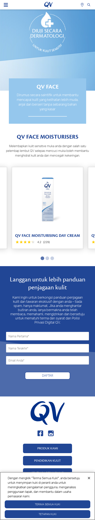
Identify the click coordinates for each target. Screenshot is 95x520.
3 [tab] (51, 258)
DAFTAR (47, 375)
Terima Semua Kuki (47, 506)
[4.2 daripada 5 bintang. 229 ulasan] (32, 242)
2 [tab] (46, 258)
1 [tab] (42, 258)
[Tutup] (89, 480)
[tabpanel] (47, 207)
